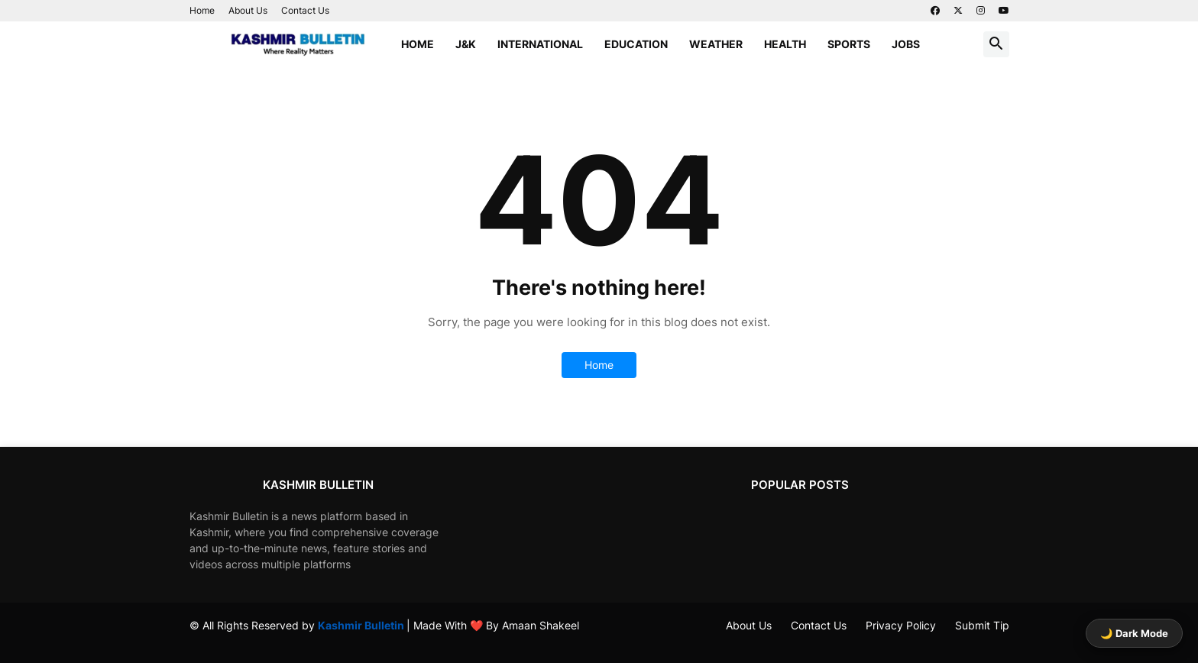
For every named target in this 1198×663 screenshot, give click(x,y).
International (540, 43)
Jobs (906, 43)
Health (785, 43)
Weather (716, 43)
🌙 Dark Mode (1134, 633)
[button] (996, 44)
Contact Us (305, 10)
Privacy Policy (901, 625)
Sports (848, 43)
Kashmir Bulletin (362, 625)
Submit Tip (982, 625)
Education (636, 43)
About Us (247, 10)
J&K (465, 43)
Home (202, 10)
